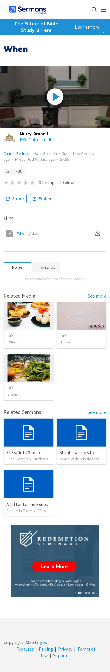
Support (61, 655)
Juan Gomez (17, 459)
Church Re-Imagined (21, 153)
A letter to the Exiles (27, 504)
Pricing (46, 649)
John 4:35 (14, 171)
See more (97, 296)
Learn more (87, 26)
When (28, 233)
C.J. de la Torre (19, 510)
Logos (40, 642)
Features (25, 649)
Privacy (65, 649)
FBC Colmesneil (35, 139)
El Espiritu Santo (23, 452)
